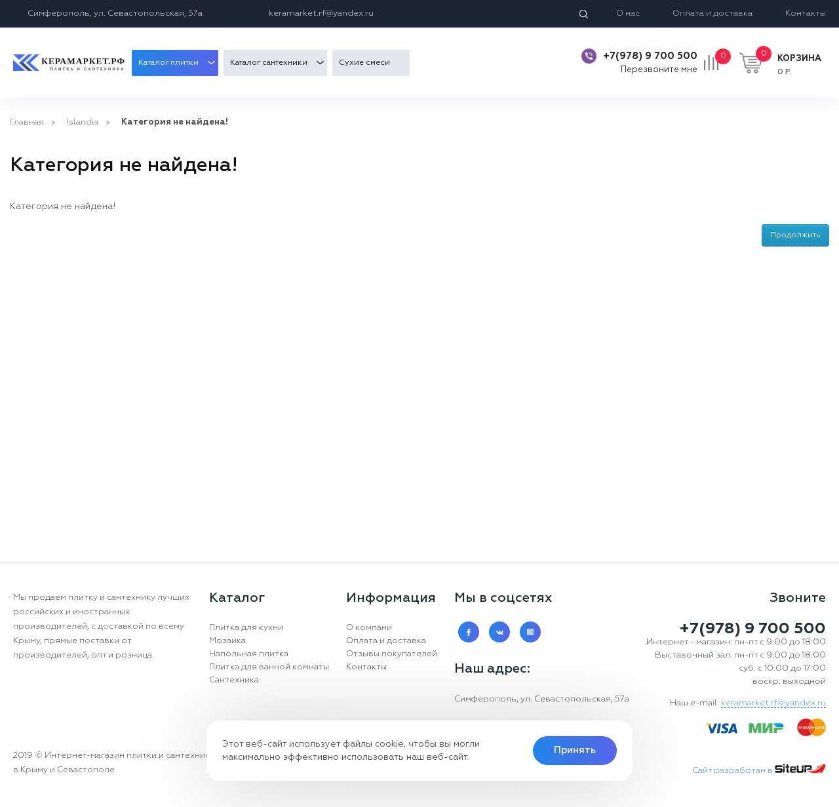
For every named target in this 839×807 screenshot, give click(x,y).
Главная (27, 122)
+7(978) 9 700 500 (650, 56)
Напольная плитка (248, 654)
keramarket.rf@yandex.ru (321, 13)
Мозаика (227, 641)
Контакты (805, 13)
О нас (628, 13)
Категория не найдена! (174, 122)
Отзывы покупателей (391, 654)
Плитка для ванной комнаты (269, 667)
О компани (369, 627)
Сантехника (234, 680)
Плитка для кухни (246, 627)
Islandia (82, 122)
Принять (575, 750)
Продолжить (795, 235)
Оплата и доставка (712, 13)
